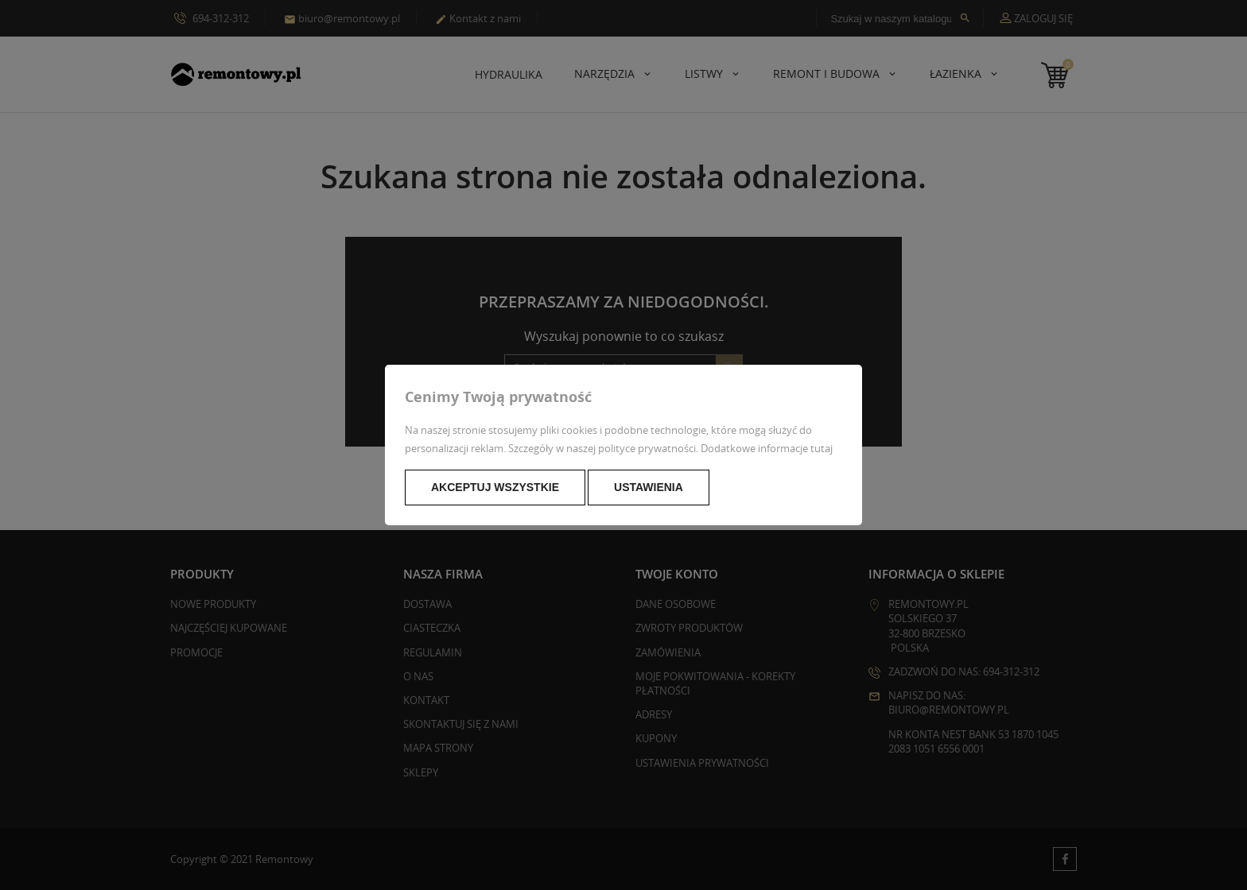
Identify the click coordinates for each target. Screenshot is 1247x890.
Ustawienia (648, 487)
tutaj (821, 448)
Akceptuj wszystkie (495, 487)
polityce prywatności (647, 448)
